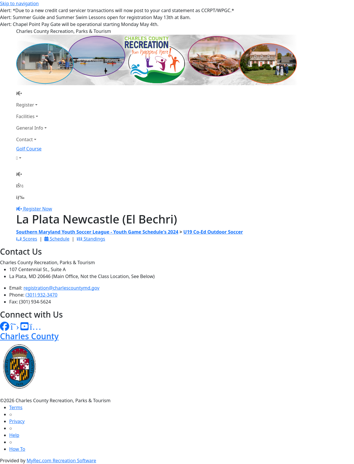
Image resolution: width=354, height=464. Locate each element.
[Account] (31, 158)
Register (25, 105)
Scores (26, 239)
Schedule (56, 239)
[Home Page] (31, 93)
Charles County (29, 336)
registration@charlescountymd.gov (61, 288)
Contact (24, 139)
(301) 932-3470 (41, 295)
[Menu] (20, 197)
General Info (29, 128)
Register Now (37, 209)
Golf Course (29, 149)
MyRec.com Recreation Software (61, 460)
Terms (15, 407)
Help (14, 435)
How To (17, 449)
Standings (91, 239)
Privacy (17, 421)
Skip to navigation (19, 3)
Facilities (25, 116)
